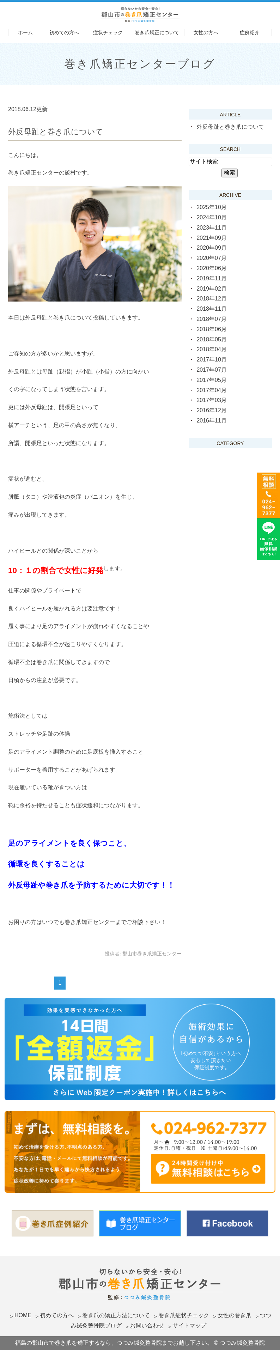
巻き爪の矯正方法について (116, 1315)
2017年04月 (211, 390)
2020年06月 (211, 268)
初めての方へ (64, 32)
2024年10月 (211, 217)
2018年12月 (211, 299)
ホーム (25, 32)
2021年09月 (211, 238)
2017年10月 (211, 360)
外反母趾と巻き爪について (55, 131)
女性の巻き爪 (234, 1315)
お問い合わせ (147, 1325)
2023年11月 (211, 228)
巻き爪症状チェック (183, 1315)
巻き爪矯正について (157, 32)
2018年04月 (211, 349)
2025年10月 (211, 207)
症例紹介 (250, 32)
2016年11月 (211, 421)
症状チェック (108, 32)
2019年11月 (211, 278)
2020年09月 (211, 248)
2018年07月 (211, 319)
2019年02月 (211, 289)
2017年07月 (211, 370)
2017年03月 (211, 400)
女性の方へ (206, 32)
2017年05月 (211, 380)
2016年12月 (211, 410)
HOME (22, 1315)
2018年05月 (211, 339)
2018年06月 (211, 329)
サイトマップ (189, 1325)
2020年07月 (211, 258)
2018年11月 (211, 309)
